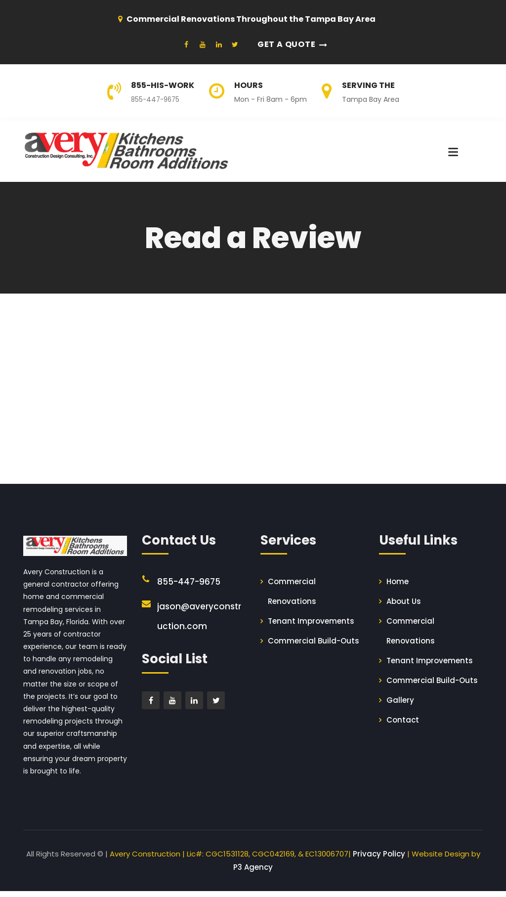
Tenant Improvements (311, 627)
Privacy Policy (379, 859)
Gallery (400, 706)
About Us (403, 607)
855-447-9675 (157, 99)
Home (397, 587)
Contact (402, 726)
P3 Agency (253, 873)
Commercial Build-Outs (313, 646)
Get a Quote (286, 44)
